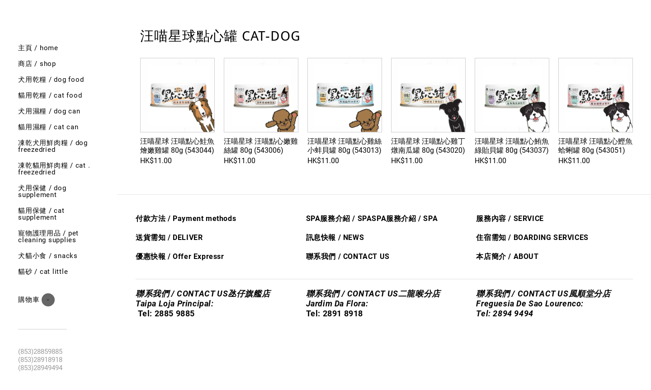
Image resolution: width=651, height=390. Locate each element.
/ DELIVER (184, 237)
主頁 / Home (38, 48)
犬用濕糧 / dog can (49, 111)
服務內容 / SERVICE (509, 218)
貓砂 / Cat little (43, 272)
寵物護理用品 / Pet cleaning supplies (48, 236)
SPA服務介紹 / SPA (339, 218)
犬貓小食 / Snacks (48, 256)
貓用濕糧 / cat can (48, 127)
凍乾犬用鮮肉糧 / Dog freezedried (53, 146)
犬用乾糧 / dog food (51, 79)
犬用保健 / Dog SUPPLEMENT (42, 191)
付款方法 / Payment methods (186, 218)
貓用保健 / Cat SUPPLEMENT (41, 214)
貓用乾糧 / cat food (50, 95)
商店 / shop (37, 64)
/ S (422, 218)
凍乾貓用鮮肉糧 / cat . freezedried (54, 168)
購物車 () (36, 299)
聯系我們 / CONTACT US (348, 256)
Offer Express (197, 256)
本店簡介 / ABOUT (507, 256)
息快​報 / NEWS (338, 237)
